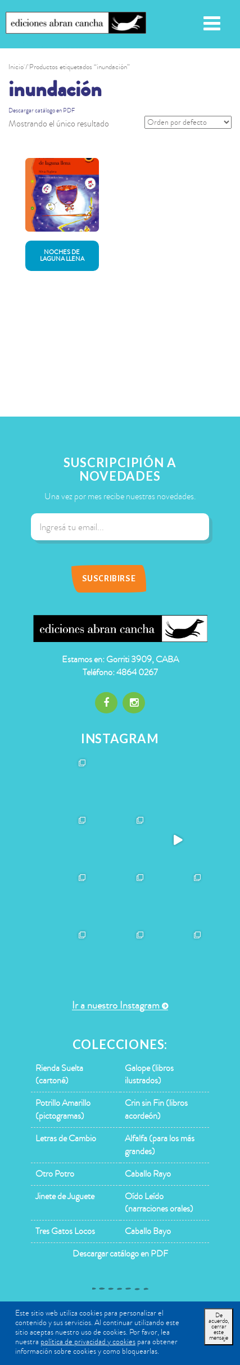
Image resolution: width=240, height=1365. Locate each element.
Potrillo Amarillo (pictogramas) (62, 1109)
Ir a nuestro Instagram (116, 1005)
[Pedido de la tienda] (188, 122)
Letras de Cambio (65, 1138)
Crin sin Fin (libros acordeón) (156, 1109)
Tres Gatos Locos (65, 1231)
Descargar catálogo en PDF (41, 110)
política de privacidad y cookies (87, 1341)
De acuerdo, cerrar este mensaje (219, 1326)
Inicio (16, 67)
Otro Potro (54, 1174)
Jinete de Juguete (64, 1196)
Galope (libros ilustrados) (149, 1074)
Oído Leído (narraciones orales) (159, 1202)
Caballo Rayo (148, 1174)
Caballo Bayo (148, 1231)
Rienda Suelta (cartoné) (59, 1074)
